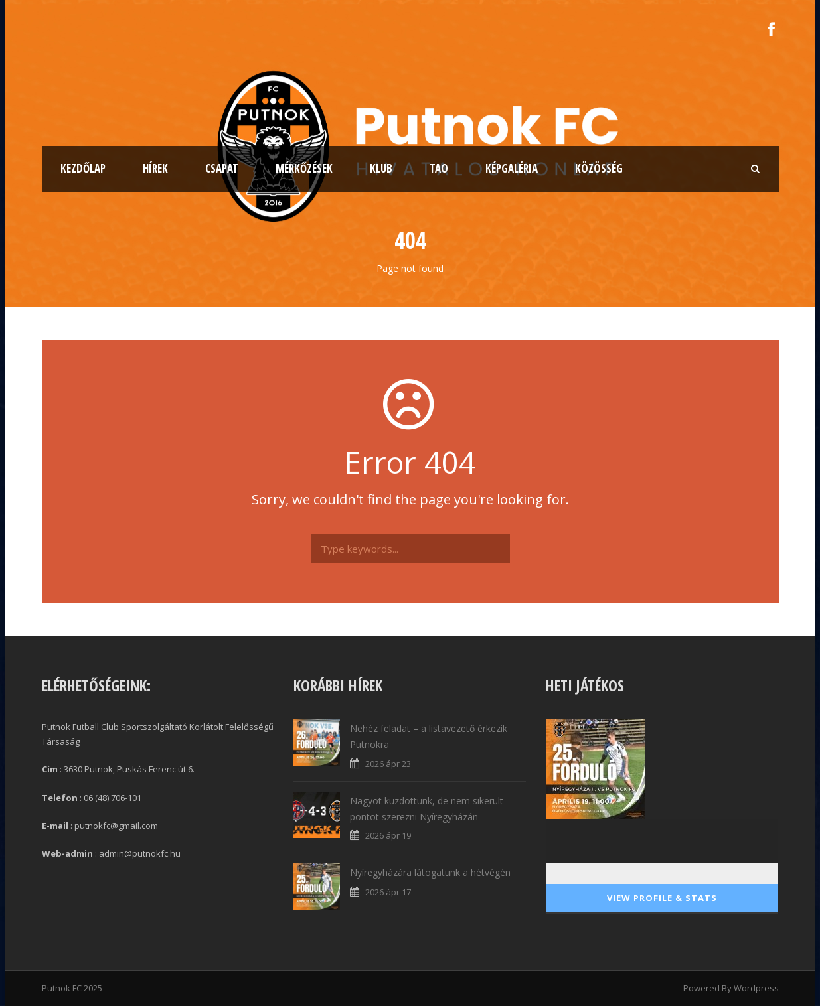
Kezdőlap (83, 168)
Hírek (155, 168)
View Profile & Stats (662, 898)
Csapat (221, 168)
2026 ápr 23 (388, 764)
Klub (381, 168)
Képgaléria (511, 168)
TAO (439, 168)
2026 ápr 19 (388, 835)
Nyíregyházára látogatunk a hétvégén (430, 872)
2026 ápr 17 (388, 892)
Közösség (599, 168)
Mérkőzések (304, 168)
